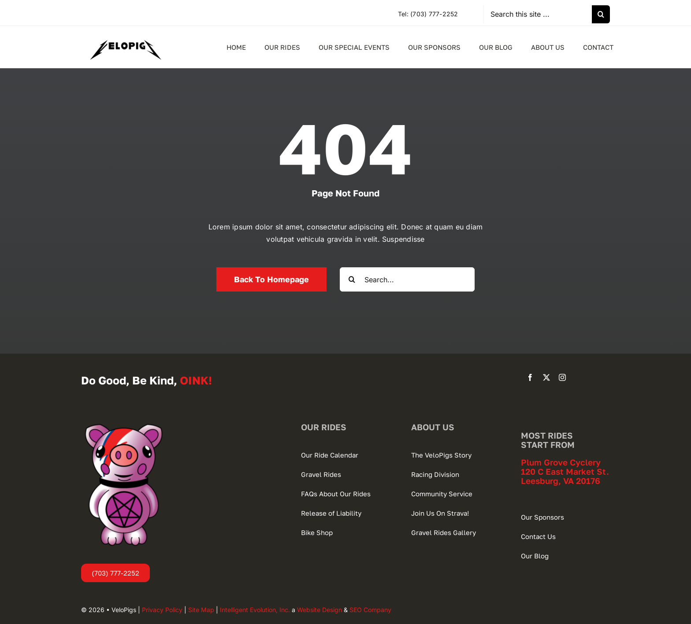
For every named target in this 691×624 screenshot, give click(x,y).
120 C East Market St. (565, 471)
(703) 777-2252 (434, 14)
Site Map (201, 609)
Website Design (319, 609)
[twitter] (546, 377)
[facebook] (530, 377)
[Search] (601, 14)
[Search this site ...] (538, 14)
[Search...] (407, 279)
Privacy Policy (162, 609)
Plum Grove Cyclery (561, 462)
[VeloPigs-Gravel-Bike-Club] (125, 34)
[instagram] (562, 377)
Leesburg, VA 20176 (560, 481)
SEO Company (370, 609)
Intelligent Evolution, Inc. (255, 609)
